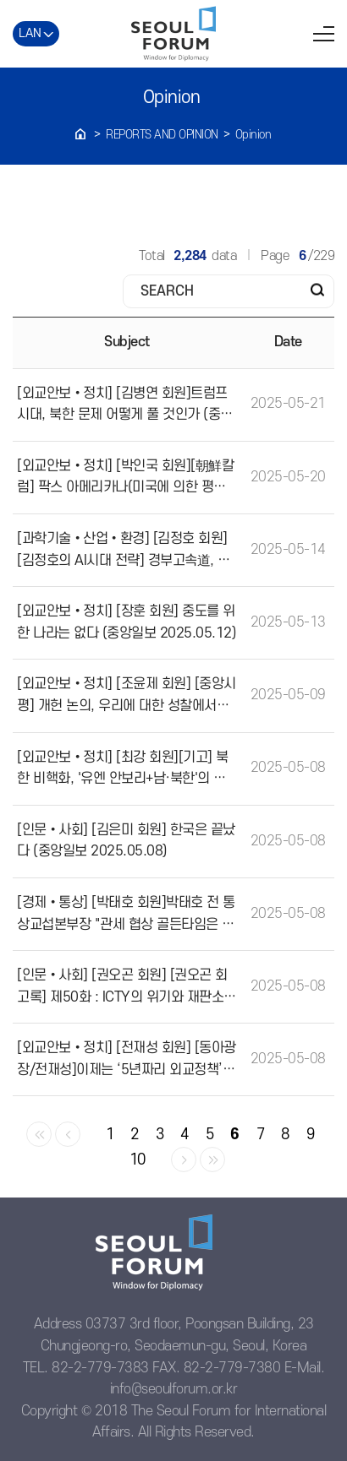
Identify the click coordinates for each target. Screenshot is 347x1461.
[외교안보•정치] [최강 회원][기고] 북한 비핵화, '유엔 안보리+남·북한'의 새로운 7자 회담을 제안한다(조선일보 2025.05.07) (125, 770)
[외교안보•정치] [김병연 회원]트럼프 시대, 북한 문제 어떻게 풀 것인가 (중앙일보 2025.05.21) (125, 406)
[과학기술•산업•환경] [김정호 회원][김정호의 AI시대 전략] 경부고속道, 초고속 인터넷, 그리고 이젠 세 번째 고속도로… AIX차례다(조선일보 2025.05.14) (127, 551)
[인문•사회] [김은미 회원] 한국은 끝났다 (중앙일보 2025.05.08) (126, 841)
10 (137, 1160)
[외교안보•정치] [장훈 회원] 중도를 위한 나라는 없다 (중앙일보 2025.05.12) (126, 622)
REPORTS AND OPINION (162, 134)
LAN (30, 33)
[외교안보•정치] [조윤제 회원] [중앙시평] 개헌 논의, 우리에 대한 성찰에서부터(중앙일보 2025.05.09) (126, 696)
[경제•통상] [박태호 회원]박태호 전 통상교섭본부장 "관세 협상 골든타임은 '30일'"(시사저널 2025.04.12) (126, 915)
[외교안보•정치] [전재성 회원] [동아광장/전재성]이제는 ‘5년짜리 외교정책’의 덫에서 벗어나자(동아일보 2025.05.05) (126, 1060)
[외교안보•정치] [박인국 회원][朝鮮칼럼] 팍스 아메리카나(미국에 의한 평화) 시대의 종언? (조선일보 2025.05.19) (125, 479)
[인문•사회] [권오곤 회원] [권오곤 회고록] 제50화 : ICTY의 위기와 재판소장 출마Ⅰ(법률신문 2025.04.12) (126, 988)
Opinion (253, 134)
